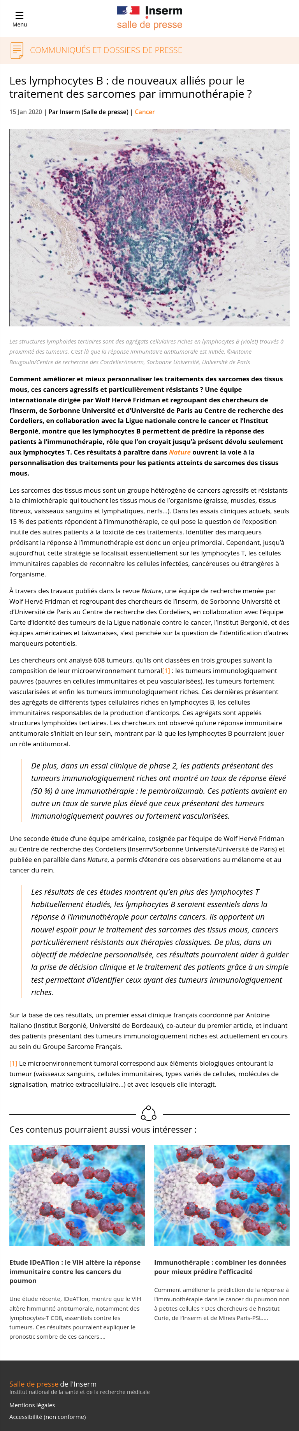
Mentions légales (32, 1405)
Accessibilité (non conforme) (47, 1416)
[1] (166, 670)
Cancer (145, 112)
